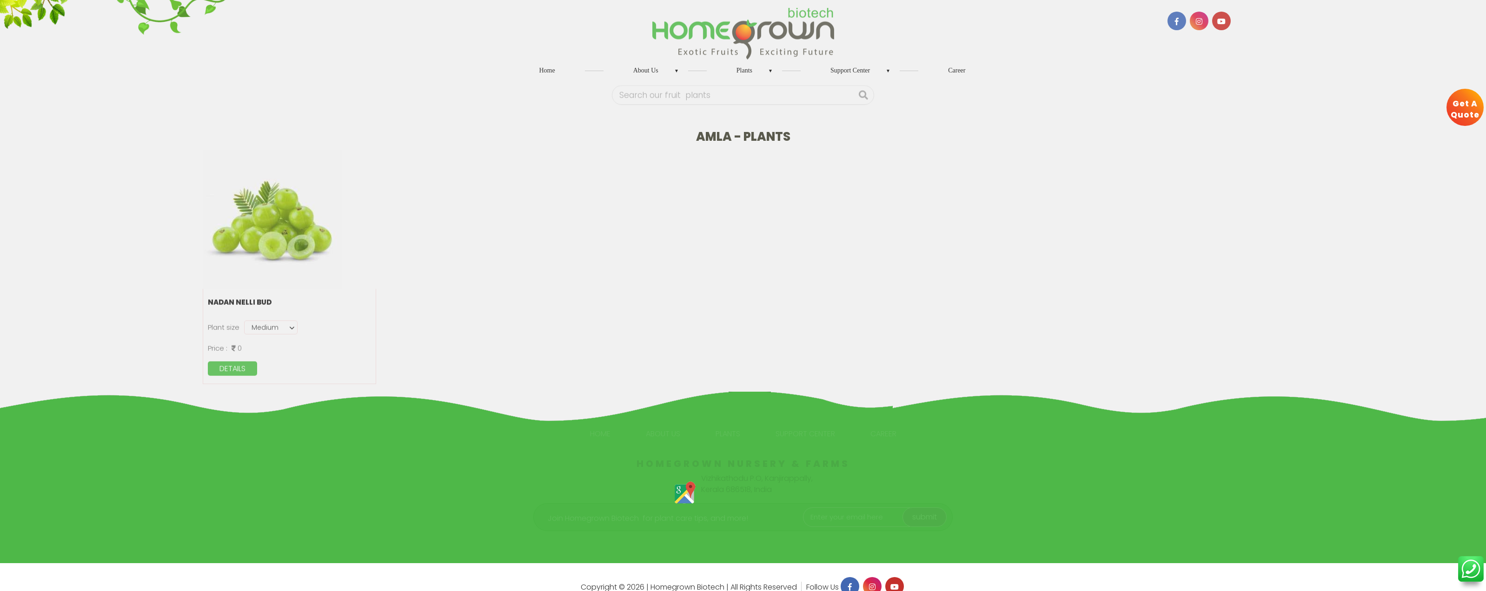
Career (956, 70)
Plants (744, 70)
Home (547, 70)
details (232, 367)
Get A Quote (1465, 109)
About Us (645, 70)
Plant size (223, 326)
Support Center (850, 70)
